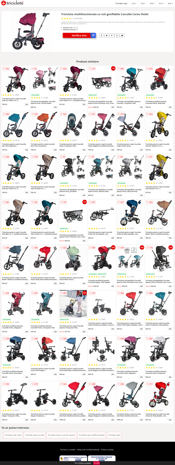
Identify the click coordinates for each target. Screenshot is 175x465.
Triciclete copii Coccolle (34, 435)
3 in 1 (143, 3)
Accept (96, 463)
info (26, 104)
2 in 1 (134, 3)
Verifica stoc (84, 35)
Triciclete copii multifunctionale (92, 435)
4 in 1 (152, 3)
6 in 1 (170, 3)
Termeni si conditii (67, 449)
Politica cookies (107, 449)
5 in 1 (161, 3)
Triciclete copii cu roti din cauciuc (61, 435)
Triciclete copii (121, 3)
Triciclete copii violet (13, 435)
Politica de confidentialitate (88, 449)
